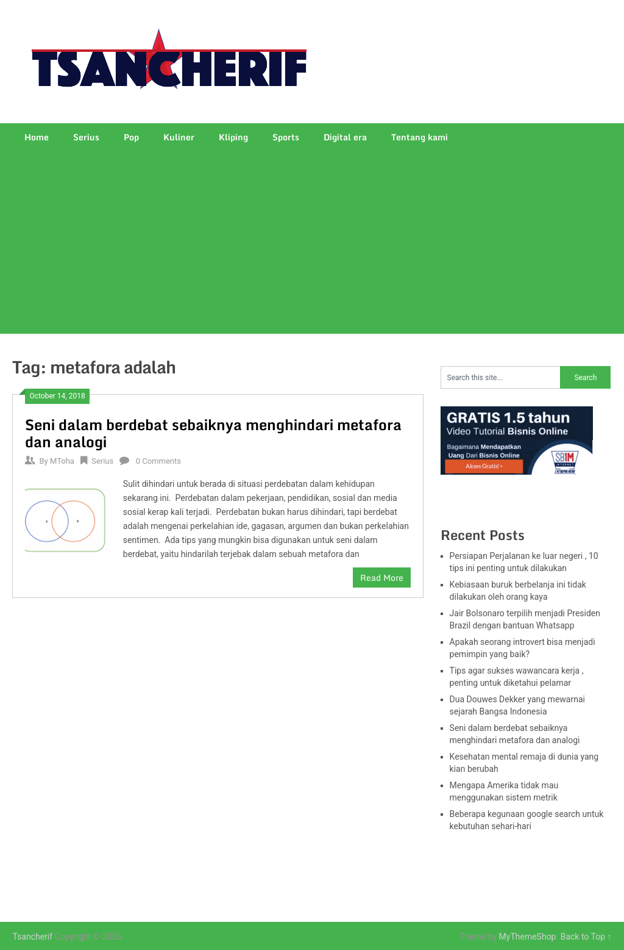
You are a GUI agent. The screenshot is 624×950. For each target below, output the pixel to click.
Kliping (233, 137)
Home (36, 137)
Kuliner (178, 137)
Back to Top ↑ (586, 936)
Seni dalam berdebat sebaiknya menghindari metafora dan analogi (213, 432)
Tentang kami (419, 137)
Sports (285, 137)
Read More (381, 577)
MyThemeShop (527, 936)
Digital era (345, 137)
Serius (86, 137)
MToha (62, 461)
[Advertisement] (312, 242)
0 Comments (158, 461)
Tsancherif (32, 936)
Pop (131, 137)
